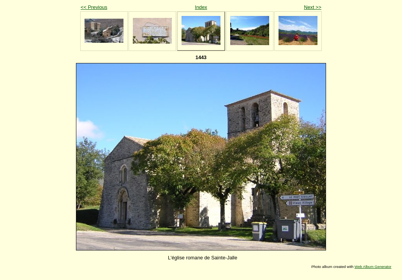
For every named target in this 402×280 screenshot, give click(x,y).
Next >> (312, 7)
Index (201, 7)
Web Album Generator (372, 266)
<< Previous (94, 7)
